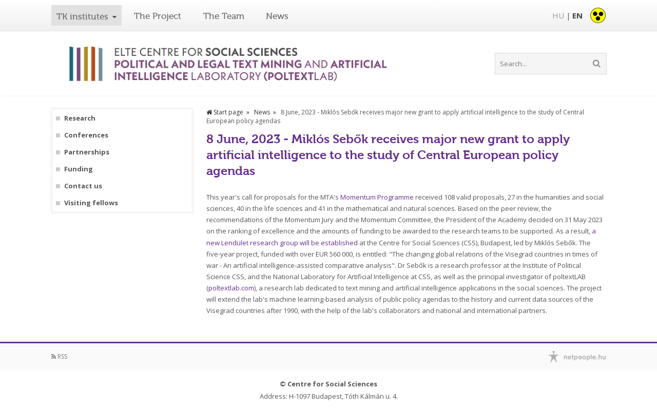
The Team (223, 16)
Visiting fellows (91, 203)
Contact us (83, 186)
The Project (157, 16)
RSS (59, 356)
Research (79, 118)
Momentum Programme (377, 197)
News (277, 16)
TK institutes (82, 16)
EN (577, 15)
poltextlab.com (231, 287)
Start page (224, 112)
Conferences (86, 135)
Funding (78, 169)
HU (558, 15)
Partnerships (86, 152)
